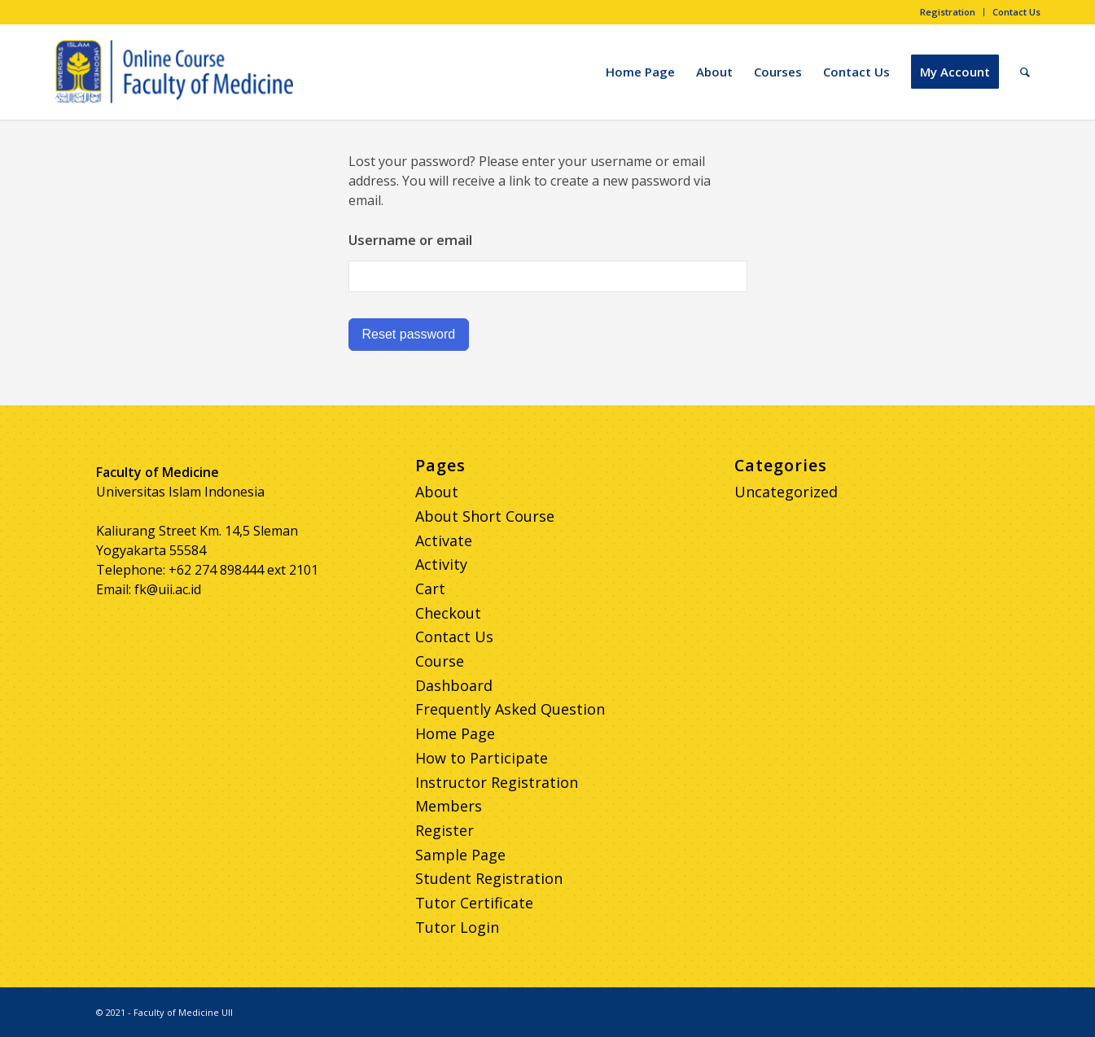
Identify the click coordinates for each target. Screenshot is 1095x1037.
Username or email (410, 239)
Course (439, 661)
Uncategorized (786, 491)
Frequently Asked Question (510, 709)
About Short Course (484, 516)
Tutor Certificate (474, 902)
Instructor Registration (496, 782)
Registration (947, 12)
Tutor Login (457, 927)
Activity (441, 564)
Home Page (455, 733)
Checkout (448, 613)
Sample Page (460, 854)
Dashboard (454, 685)
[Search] (1025, 72)
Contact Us (1016, 12)
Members (448, 806)
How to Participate (481, 758)
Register (444, 830)
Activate (443, 540)
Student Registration (489, 878)
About (436, 491)
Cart (430, 588)
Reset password (409, 334)
